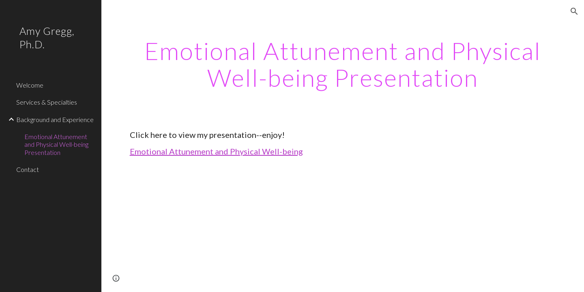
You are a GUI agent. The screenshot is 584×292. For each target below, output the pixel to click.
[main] (343, 64)
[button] (574, 11)
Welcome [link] (29, 85)
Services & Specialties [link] (46, 102)
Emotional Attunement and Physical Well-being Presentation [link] (56, 144)
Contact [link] (27, 169)
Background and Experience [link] (55, 119)
